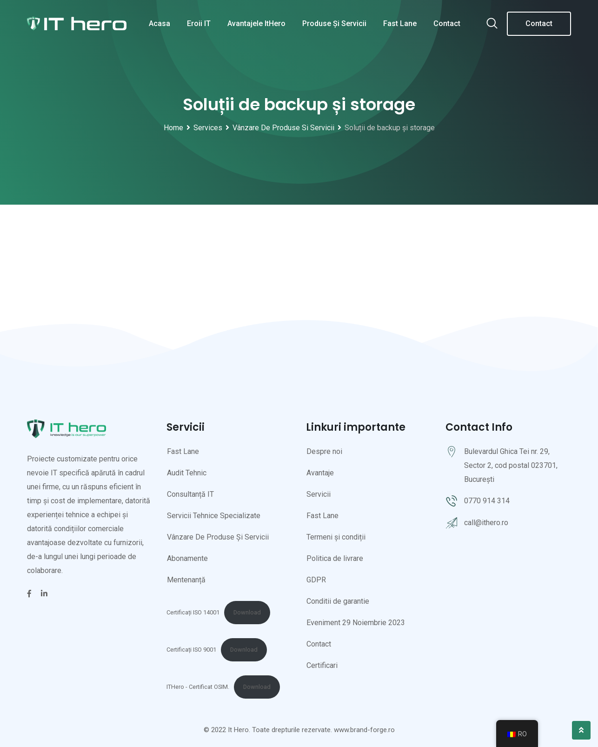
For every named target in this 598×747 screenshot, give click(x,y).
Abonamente (187, 558)
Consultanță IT (190, 494)
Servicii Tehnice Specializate (213, 515)
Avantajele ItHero (256, 23)
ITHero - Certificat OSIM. (197, 686)
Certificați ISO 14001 (192, 612)
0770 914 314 (487, 500)
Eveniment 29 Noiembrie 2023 (355, 622)
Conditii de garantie (337, 601)
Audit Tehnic (186, 472)
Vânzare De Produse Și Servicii (218, 537)
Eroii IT (199, 23)
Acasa (159, 23)
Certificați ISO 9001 (191, 649)
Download (247, 612)
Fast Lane (400, 23)
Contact (446, 23)
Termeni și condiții (335, 537)
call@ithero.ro (486, 522)
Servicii (318, 494)
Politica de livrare (334, 558)
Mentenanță (186, 579)
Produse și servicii (334, 23)
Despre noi (324, 451)
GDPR (316, 579)
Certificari (322, 665)
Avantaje (320, 472)
